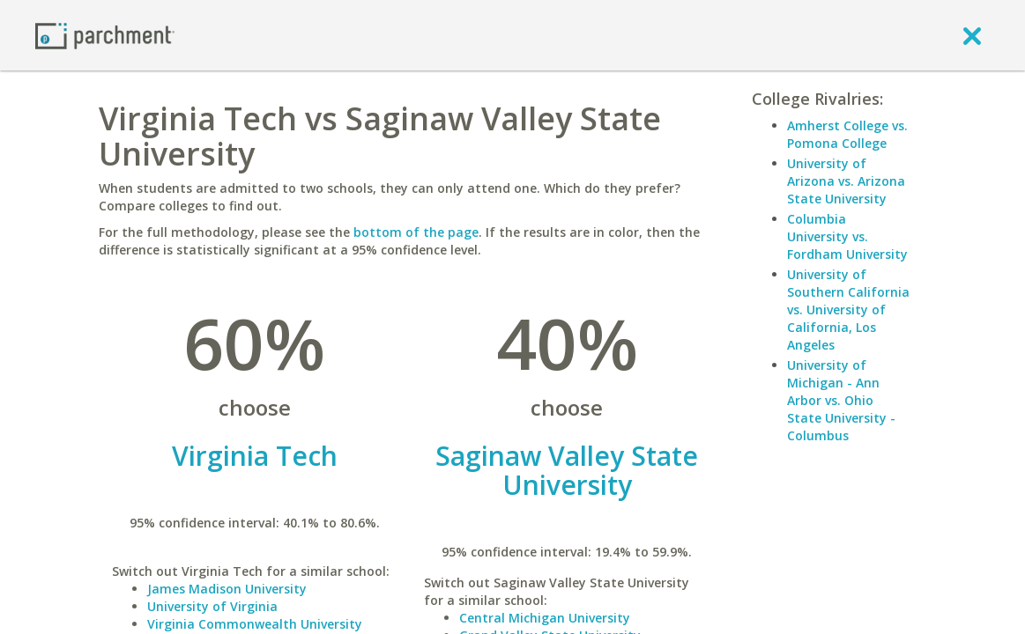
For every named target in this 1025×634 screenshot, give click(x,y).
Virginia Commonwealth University (254, 624)
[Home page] (105, 34)
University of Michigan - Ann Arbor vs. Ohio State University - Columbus (841, 400)
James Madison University (227, 588)
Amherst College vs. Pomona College (847, 134)
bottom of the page (416, 232)
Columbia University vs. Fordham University (847, 236)
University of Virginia (212, 606)
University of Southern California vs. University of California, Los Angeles (848, 309)
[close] (972, 35)
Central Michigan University (544, 617)
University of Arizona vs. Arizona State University (846, 181)
